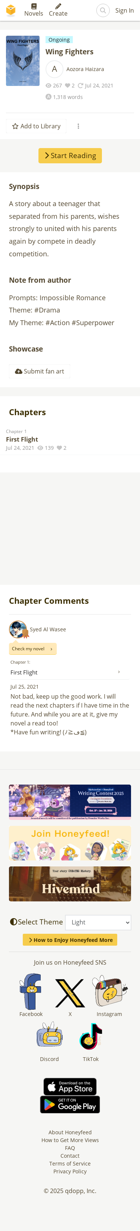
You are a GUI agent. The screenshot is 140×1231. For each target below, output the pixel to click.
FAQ (70, 1147)
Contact (70, 1155)
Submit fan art (39, 371)
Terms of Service (70, 1163)
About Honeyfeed (70, 1132)
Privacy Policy (70, 1171)
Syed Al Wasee (48, 629)
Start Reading (70, 155)
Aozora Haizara (85, 69)
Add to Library (36, 126)
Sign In (124, 10)
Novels (33, 10)
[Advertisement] (70, 529)
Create (58, 10)
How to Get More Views (70, 1140)
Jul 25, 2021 (24, 686)
